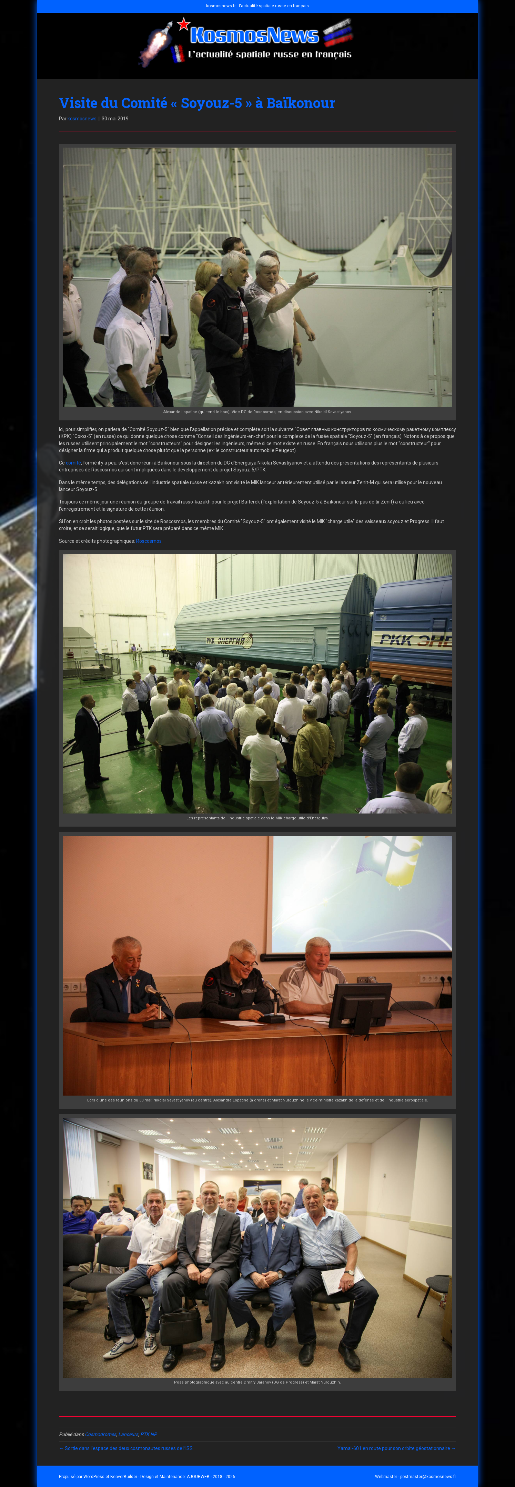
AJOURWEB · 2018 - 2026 (211, 1476)
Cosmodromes (100, 1434)
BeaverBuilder (123, 1476)
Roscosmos (149, 541)
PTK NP (148, 1434)
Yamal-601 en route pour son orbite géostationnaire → (396, 1448)
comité (73, 463)
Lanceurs (128, 1434)
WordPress (93, 1476)
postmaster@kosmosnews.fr (428, 1476)
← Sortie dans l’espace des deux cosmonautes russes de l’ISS (126, 1448)
